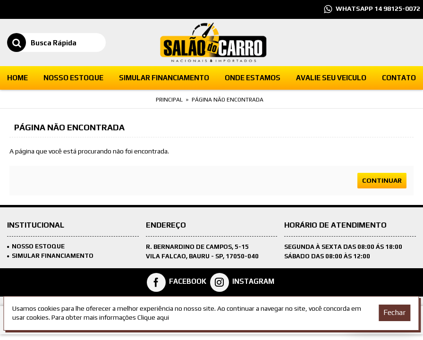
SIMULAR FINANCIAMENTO (50, 255)
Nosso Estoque (36, 246)
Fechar (394, 312)
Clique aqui (153, 317)
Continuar (382, 180)
